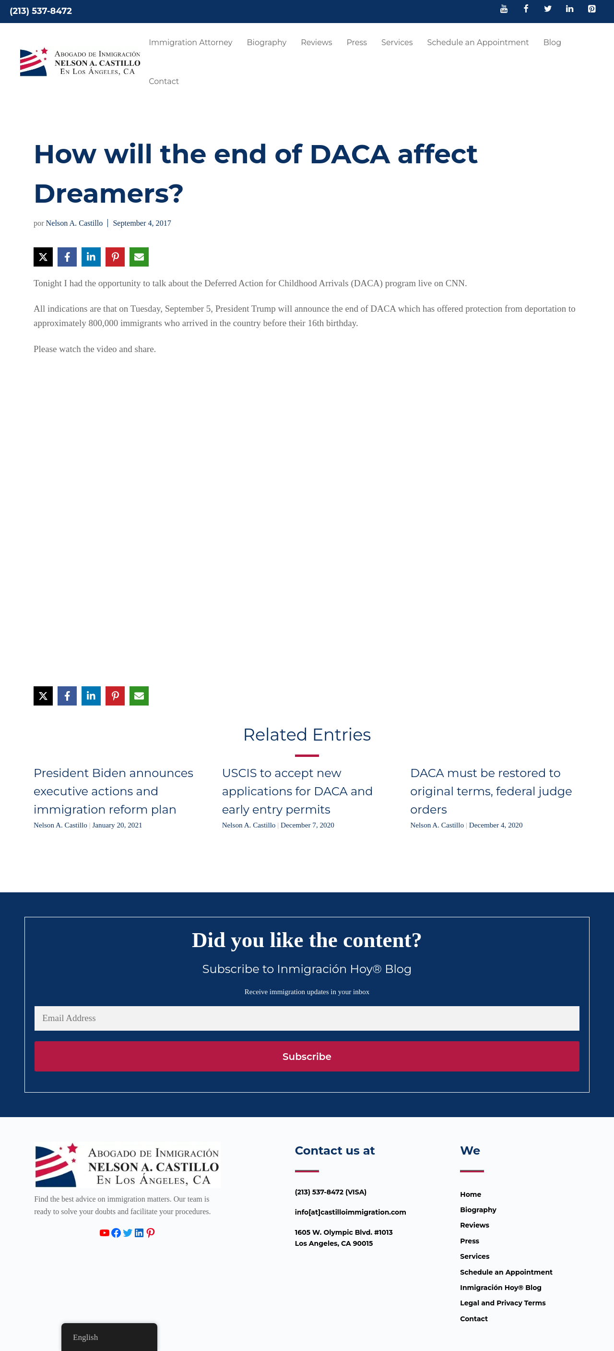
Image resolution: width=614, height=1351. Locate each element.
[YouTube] (504, 9)
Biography (267, 42)
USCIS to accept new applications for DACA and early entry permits (297, 791)
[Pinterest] (591, 9)
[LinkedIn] (570, 9)
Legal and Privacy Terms (502, 1303)
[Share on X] (43, 257)
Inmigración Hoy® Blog (501, 1287)
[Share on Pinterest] (115, 257)
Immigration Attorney (190, 42)
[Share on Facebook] (67, 257)
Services (397, 42)
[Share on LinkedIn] (91, 257)
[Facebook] (526, 9)
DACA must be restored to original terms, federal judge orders (491, 791)
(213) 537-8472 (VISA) (331, 1192)
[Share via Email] (139, 257)
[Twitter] (548, 9)
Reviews (316, 42)
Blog (552, 42)
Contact (164, 81)
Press (356, 42)
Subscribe (307, 1056)
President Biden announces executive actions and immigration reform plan (113, 791)
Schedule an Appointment (478, 42)
